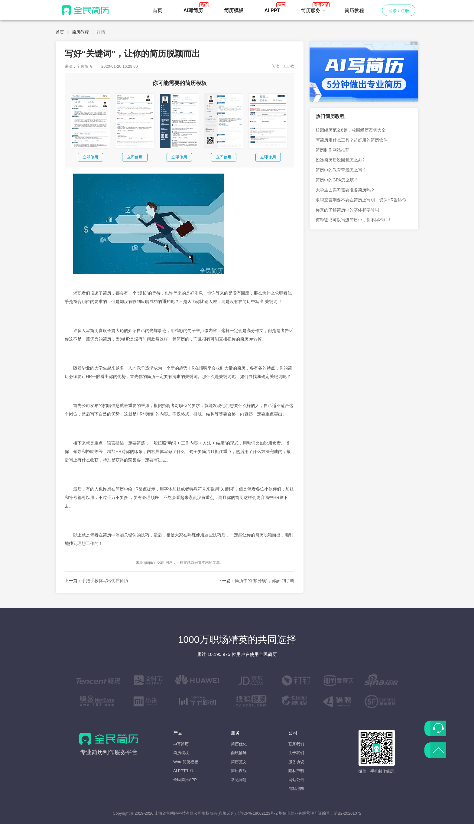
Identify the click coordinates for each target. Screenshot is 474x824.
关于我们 (296, 753)
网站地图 (296, 788)
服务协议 (296, 762)
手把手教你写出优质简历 (105, 580)
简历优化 (239, 744)
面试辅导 (239, 753)
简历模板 (181, 753)
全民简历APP (185, 779)
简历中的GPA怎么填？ (337, 180)
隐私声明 (296, 770)
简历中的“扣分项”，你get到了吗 (264, 580)
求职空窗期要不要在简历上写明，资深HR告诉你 (361, 199)
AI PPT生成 (183, 770)
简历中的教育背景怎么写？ (341, 170)
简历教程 (354, 10)
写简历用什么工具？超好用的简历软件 (352, 140)
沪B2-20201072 (347, 813)
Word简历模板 (185, 762)
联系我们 (296, 744)
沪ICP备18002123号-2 (258, 813)
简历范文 (239, 762)
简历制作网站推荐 (332, 150)
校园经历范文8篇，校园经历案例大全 (351, 130)
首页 (157, 10)
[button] (313, 11)
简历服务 (313, 9)
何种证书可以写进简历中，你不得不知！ (354, 219)
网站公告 (296, 779)
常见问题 (239, 779)
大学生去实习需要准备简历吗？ (345, 189)
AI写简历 (181, 744)
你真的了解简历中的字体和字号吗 (347, 209)
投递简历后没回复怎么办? (340, 160)
